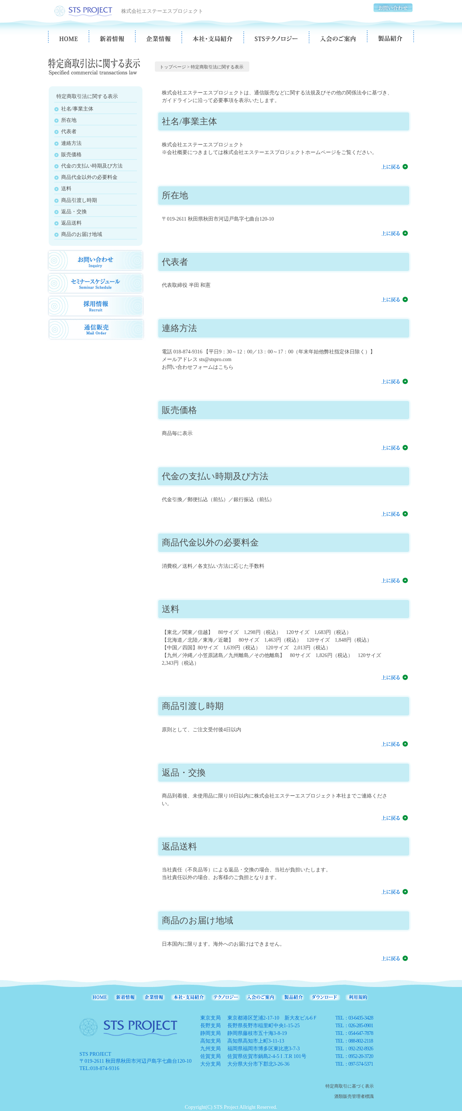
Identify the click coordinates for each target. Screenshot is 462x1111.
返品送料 (71, 223)
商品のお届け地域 (81, 234)
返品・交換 (74, 211)
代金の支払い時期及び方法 (92, 166)
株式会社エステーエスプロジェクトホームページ (279, 152)
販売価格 (71, 154)
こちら (226, 367)
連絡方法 (71, 143)
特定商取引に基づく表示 (349, 1086)
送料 (66, 188)
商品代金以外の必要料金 (89, 177)
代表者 (69, 131)
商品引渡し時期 (79, 200)
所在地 (69, 120)
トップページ (173, 67)
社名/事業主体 (77, 109)
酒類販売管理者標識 (354, 1096)
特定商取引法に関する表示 (217, 67)
